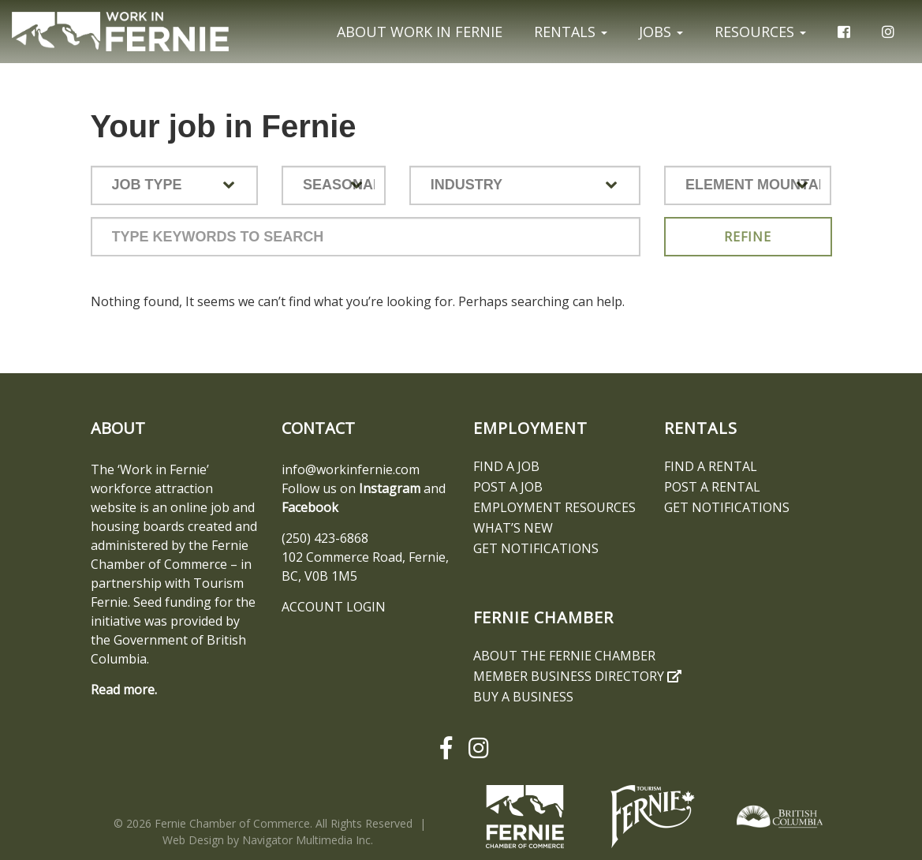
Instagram (389, 488)
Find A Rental (710, 466)
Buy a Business (523, 696)
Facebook (310, 507)
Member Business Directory (577, 676)
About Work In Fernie (419, 31)
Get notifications (536, 548)
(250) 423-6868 (325, 538)
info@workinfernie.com (351, 469)
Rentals (570, 31)
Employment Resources (554, 507)
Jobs (661, 31)
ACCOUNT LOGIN (334, 606)
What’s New (513, 528)
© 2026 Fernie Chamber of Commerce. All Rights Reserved (263, 823)
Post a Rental (712, 486)
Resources (760, 31)
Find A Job (506, 466)
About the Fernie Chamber (564, 655)
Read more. (124, 689)
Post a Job (508, 486)
